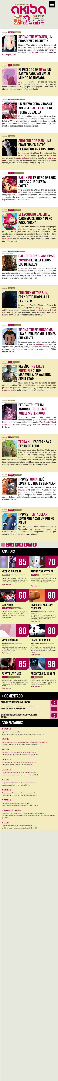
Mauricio (6, 101)
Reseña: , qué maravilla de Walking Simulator (34, 372)
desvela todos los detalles (36, 260)
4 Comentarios (9, 253)
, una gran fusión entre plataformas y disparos (36, 145)
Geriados (4, 678)
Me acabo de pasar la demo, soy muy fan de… (16, 785)
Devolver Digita (36, 305)
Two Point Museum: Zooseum (42, 606)
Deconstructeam (25, 420)
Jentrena (15, 574)
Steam (24, 123)
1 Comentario (12, 174)
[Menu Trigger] (52, 4)
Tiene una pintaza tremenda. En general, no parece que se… (20, 805)
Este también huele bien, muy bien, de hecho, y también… (20, 795)
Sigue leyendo (7, 584)
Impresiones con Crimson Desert (12, 732)
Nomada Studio (31, 89)
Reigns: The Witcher (42, 571)
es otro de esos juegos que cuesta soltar (37, 182)
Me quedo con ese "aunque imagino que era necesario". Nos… (21, 775)
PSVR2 (21, 490)
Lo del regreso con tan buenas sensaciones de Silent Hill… (20, 828)
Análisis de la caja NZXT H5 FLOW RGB (13, 708)
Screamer (7, 605)
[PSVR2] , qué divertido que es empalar (37, 481)
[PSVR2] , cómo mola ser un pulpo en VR (36, 518)
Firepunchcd (39, 532)
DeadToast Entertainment (41, 153)
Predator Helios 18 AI (43, 673)
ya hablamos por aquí (42, 344)
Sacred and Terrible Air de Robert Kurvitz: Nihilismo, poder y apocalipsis (24, 813)
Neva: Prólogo (10, 640)
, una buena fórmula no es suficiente (37, 334)
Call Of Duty (26, 268)
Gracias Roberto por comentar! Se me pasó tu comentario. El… (21, 744)
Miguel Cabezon (8, 402)
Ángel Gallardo (22, 158)
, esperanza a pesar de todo (34, 444)
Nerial (51, 50)
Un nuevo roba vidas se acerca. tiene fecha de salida (35, 108)
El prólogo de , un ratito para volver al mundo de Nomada (34, 74)
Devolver (6, 239)
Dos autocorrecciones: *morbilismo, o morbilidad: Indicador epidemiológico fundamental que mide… (28, 817)
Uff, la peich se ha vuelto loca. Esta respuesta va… (17, 765)
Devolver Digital (37, 52)
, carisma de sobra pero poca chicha (35, 218)
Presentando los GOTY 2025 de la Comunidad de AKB (18, 826)
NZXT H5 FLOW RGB (11, 571)
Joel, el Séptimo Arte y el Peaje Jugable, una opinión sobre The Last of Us (24, 742)
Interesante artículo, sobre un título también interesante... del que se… (23, 734)
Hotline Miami (41, 310)
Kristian (6, 34)
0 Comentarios (11, 34)
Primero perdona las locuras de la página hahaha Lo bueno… (21, 754)
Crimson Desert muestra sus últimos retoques (16, 803)
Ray (5, 253)
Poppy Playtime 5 (11, 673)
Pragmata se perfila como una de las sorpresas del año (19, 752)
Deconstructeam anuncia (32, 409)
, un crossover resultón (35, 39)
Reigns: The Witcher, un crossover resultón (15, 702)
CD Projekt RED (9, 55)
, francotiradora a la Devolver (33, 297)
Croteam (40, 385)
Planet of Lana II (40, 640)
